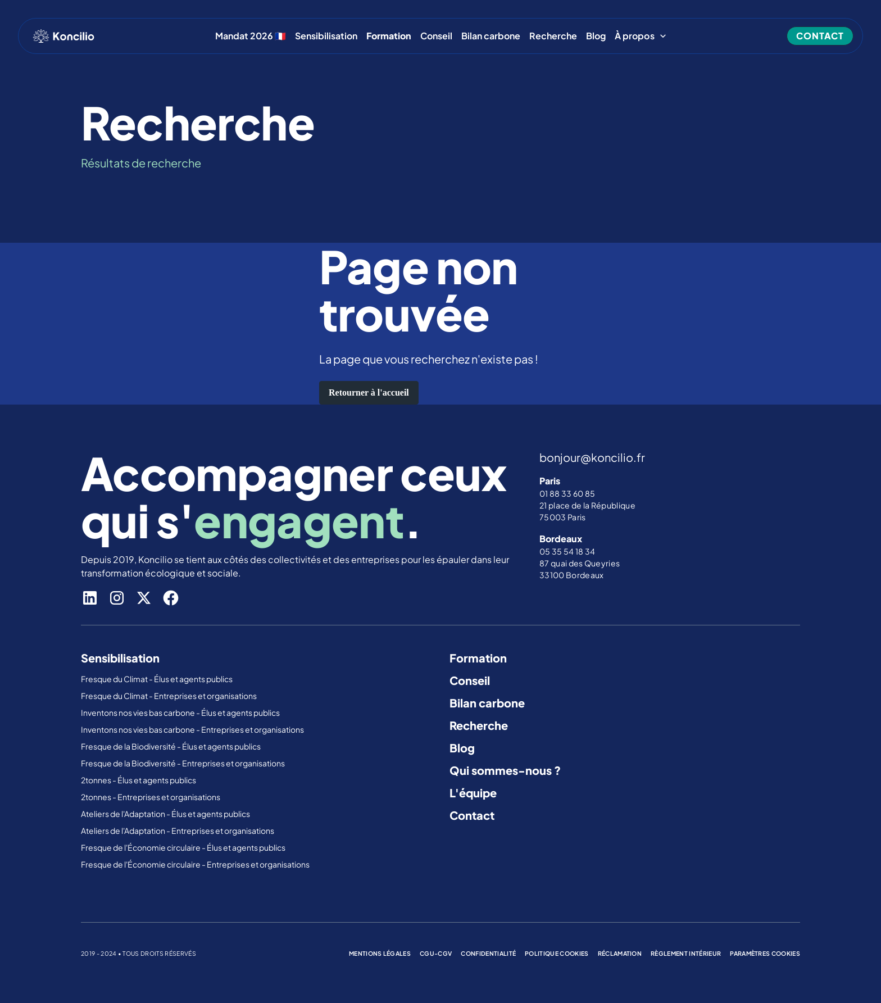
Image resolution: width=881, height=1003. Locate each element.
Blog (596, 35)
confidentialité (488, 953)
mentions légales (380, 953)
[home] (63, 36)
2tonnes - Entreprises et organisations (150, 797)
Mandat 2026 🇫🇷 (250, 35)
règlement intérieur (686, 953)
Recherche (553, 35)
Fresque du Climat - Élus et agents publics (157, 679)
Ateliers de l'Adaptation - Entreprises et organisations (177, 830)
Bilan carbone (490, 35)
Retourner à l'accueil (369, 392)
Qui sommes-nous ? (505, 770)
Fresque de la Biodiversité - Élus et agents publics (171, 746)
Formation (478, 658)
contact (820, 36)
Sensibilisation (326, 35)
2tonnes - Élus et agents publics (139, 780)
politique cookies (556, 953)
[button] (641, 35)
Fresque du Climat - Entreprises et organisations (169, 696)
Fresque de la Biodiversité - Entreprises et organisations (183, 763)
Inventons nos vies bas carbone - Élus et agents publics (181, 712)
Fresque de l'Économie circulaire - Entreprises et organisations (195, 864)
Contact (471, 815)
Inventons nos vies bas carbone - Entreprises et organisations (192, 729)
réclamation (620, 953)
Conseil (436, 35)
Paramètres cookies (765, 953)
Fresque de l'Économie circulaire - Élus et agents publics (184, 847)
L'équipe (473, 793)
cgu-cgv (436, 953)
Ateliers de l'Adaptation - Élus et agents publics (166, 814)
